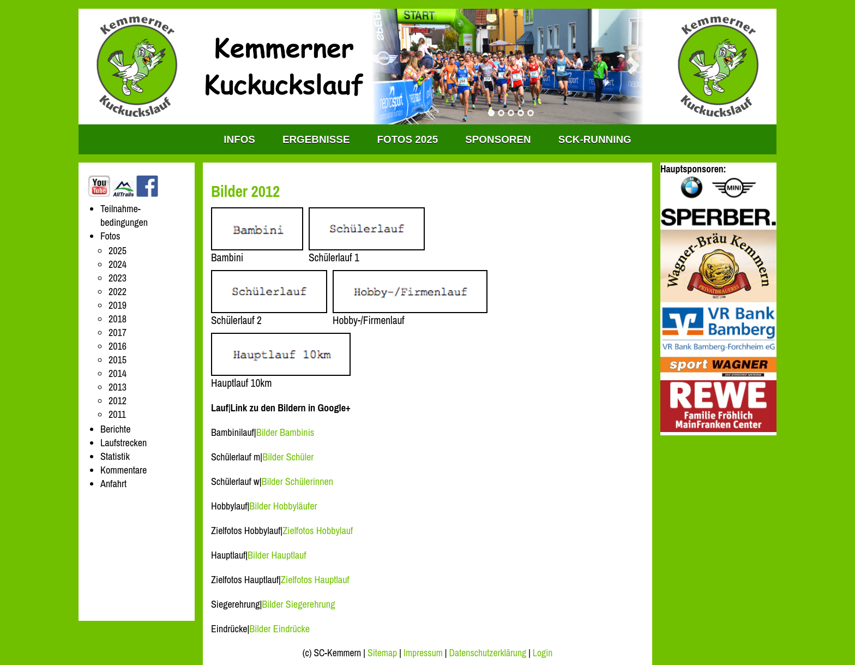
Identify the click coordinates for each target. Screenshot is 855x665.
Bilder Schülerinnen (298, 481)
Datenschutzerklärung (488, 653)
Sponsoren (498, 139)
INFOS (239, 139)
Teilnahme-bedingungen (124, 215)
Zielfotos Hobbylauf (317, 530)
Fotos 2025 (407, 139)
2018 (118, 319)
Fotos (110, 236)
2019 (118, 305)
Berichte (115, 429)
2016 (118, 346)
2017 (118, 332)
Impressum (423, 653)
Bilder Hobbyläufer (283, 506)
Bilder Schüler (288, 457)
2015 (118, 360)
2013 (118, 387)
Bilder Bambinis (285, 432)
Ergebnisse (316, 139)
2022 (118, 291)
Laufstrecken (123, 443)
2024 (118, 264)
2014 (118, 373)
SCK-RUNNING (594, 139)
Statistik (115, 456)
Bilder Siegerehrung (298, 604)
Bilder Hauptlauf (277, 555)
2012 (118, 401)
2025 (118, 250)
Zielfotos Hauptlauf (315, 579)
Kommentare (123, 470)
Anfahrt (113, 483)
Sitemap (382, 653)
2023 (118, 278)
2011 (117, 414)
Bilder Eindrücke (279, 629)
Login (542, 653)
